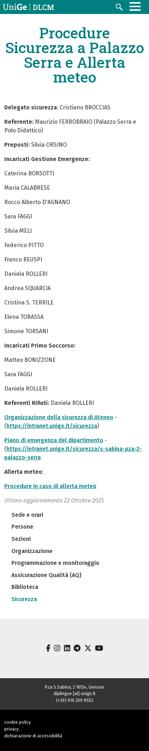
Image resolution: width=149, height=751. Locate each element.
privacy (11, 729)
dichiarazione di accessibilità (33, 735)
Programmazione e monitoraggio (55, 562)
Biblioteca (24, 587)
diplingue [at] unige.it (74, 693)
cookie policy (17, 722)
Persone (22, 526)
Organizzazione (32, 551)
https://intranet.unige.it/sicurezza (51, 425)
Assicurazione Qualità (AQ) (46, 575)
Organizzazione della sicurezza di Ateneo (58, 417)
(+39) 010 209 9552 (74, 700)
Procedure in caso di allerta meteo (50, 486)
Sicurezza (24, 599)
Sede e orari (27, 514)
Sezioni (21, 538)
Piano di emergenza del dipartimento (53, 440)
